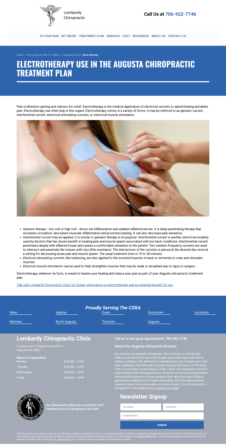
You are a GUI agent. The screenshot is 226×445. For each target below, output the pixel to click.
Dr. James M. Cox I (63, 435)
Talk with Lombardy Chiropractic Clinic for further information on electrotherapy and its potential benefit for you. (95, 281)
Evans (106, 308)
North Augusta (66, 318)
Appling (61, 308)
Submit (162, 421)
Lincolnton (201, 308)
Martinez (16, 318)
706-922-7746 (180, 14)
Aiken (13, 308)
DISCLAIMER (144, 432)
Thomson (108, 318)
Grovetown (155, 308)
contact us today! (167, 384)
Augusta (153, 318)
